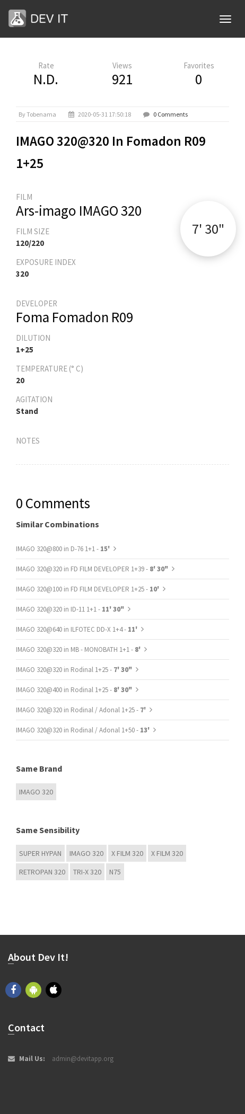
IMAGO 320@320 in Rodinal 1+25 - (74, 669)
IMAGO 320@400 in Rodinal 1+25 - (74, 689)
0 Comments (170, 114)
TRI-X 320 (87, 872)
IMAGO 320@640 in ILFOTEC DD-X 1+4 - (77, 629)
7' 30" (208, 228)
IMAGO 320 (36, 792)
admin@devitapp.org (82, 1058)
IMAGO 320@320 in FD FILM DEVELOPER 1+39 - (92, 568)
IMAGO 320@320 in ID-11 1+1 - (70, 609)
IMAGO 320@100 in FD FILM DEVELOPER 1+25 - (88, 589)
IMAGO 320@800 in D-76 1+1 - (63, 548)
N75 (115, 872)
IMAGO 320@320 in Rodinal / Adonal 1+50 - (83, 730)
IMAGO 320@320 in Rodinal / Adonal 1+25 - (81, 709)
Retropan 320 (42, 872)
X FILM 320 (127, 853)
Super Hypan (40, 853)
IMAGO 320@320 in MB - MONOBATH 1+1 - (79, 649)
